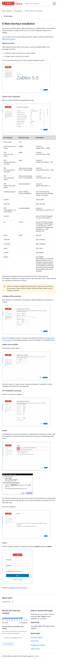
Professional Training (38, 645)
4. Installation (18, 11)
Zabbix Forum (35, 648)
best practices (10, 39)
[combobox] (37, 3)
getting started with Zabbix (18, 588)
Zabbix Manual (7, 11)
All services (34, 641)
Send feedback (8, 644)
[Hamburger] (54, 3)
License (36, 656)
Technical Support (37, 637)
